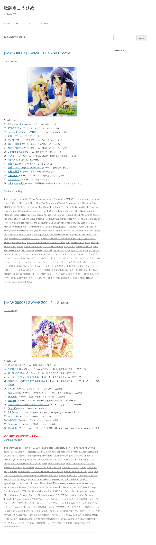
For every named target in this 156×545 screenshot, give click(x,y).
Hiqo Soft (36, 210)
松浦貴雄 (87, 514)
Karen (40, 214)
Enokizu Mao (36, 206)
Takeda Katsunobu (74, 495)
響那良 (76, 277)
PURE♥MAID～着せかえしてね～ (24, 238)
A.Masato (58, 199)
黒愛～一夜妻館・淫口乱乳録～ (72, 522)
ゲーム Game (35, 199)
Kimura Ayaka (11, 218)
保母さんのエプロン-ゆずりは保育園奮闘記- (30, 514)
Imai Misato (40, 467)
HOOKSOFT (28, 467)
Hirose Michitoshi (56, 463)
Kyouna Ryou (59, 218)
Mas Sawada (90, 475)
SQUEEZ (60, 495)
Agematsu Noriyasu (83, 199)
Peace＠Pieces (91, 230)
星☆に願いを (14, 364)
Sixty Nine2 (69, 246)
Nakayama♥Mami (19, 230)
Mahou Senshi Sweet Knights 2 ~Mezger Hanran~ (33, 475)
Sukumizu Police (84, 246)
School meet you (17, 124)
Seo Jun (95, 242)
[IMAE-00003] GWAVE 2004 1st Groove (36, 302)
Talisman (89, 495)
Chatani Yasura (73, 203)
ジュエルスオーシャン (44, 506)
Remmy (7, 242)
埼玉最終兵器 (57, 270)
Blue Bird (12, 396)
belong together (16, 183)
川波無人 (68, 514)
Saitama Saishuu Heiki (38, 242)
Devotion (13, 175)
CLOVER (18, 206)
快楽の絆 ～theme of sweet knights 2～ (28, 380)
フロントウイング (50, 510)
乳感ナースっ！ (87, 510)
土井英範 (46, 270)
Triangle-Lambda (23, 499)
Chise (94, 203)
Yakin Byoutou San (74, 250)
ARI (20, 203)
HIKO (44, 463)
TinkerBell (9, 499)
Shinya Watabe (11, 495)
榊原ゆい (8, 273)
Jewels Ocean (54, 467)
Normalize (69, 230)
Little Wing (72, 218)
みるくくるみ (68, 502)
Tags (29, 23)
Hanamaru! (16, 463)
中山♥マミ (39, 266)
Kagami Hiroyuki (22, 214)
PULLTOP (22, 491)
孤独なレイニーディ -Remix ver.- (25, 167)
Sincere (11, 388)
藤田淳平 (55, 518)
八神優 (19, 270)
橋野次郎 (27, 273)
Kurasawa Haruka (43, 218)
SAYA (87, 242)
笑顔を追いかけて (17, 163)
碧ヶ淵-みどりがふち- (19, 372)
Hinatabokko (24, 210)
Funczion (94, 206)
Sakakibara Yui (57, 242)
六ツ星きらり (29, 270)
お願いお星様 (80, 499)
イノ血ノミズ (14, 155)
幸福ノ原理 (13, 171)
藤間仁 (20, 277)
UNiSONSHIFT (27, 250)
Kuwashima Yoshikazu (75, 471)
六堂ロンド (57, 514)
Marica (20, 222)
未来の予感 (13, 128)
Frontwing (83, 459)
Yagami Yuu (58, 250)
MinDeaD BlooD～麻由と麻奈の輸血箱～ (48, 226)
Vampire (12, 400)
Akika (69, 451)
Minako (44, 479)
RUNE (55, 491)
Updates (43, 23)
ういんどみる (53, 254)
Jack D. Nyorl (79, 210)
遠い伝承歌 (13, 143)
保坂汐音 (49, 266)
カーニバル (13, 416)
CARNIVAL (78, 455)
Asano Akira (29, 203)
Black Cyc (40, 203)
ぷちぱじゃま (46, 258)
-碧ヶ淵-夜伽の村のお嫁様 (22, 451)
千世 (39, 270)
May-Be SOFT (50, 222)
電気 (58, 277)
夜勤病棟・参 (71, 270)
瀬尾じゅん (52, 273)
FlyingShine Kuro (51, 206)
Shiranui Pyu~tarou (53, 246)
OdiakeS (79, 230)
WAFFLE (38, 250)
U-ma (47, 499)
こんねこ (65, 254)
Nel (87, 483)
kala (33, 214)
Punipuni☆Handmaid (58, 234)
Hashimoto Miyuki (32, 463)
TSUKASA (37, 499)
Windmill (47, 250)
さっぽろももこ (77, 254)
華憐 (13, 277)
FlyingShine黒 (67, 206)
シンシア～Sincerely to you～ (18, 506)
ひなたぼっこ (32, 258)
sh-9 (73, 491)
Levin (90, 471)
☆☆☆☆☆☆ (14, 179)
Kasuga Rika (50, 214)
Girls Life (12, 408)
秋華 (43, 518)
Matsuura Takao (12, 479)
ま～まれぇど (84, 258)
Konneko (28, 218)
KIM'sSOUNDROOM (88, 214)
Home (7, 23)
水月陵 (35, 273)
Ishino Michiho (65, 210)
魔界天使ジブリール (46, 522)
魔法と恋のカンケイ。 (19, 147)
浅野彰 (43, 273)
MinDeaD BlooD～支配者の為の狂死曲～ (39, 483)
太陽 (10, 135)
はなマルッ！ (54, 502)
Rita (24, 242)
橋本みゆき (12, 518)
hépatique (13, 159)
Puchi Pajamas (39, 234)
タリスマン (61, 506)
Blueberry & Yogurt (55, 203)
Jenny (89, 210)
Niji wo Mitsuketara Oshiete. (49, 230)
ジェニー (11, 262)
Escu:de (73, 459)
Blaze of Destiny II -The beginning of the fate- (30, 455)
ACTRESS (68, 199)
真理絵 (71, 273)
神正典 (90, 273)
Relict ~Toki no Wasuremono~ (55, 238)
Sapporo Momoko (75, 242)
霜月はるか (66, 277)
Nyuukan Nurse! (71, 487)
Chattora (86, 203)
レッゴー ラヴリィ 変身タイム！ (24, 376)
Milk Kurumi (33, 479)
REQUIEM (16, 242)
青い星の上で (14, 428)
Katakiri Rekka (64, 214)
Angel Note (86, 451)
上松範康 (11, 266)
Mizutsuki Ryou (76, 226)
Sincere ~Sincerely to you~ (42, 495)
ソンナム (45, 262)
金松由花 (65, 518)
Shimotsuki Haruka (33, 246)
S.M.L (61, 491)
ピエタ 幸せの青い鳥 (76, 262)
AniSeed (14, 203)
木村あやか (93, 270)
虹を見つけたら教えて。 (35, 277)
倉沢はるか (60, 266)
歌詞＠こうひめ (19, 8)
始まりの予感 (14, 392)
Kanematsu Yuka (70, 467)
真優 (30, 518)
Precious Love (15, 424)
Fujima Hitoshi (82, 206)
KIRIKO (13, 471)
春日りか (83, 270)
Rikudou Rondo (39, 491)
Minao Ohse (64, 222)
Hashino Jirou (10, 210)
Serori (20, 246)
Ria (29, 491)
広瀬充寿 (77, 514)
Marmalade (37, 222)
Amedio (76, 451)
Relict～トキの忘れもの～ (83, 238)
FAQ (18, 23)
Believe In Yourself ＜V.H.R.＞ (23, 132)
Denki (26, 206)
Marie (28, 222)
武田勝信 (23, 518)
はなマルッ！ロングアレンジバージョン (28, 404)
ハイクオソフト (57, 262)
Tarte (95, 246)
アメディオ (93, 502)
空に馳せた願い (16, 368)
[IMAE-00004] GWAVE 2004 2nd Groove (37, 52)
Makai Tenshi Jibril (68, 475)
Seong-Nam (10, 246)
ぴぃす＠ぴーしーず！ (19, 139)
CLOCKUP (8, 206)
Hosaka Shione (49, 210)
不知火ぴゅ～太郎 (25, 266)
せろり (10, 258)
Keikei (75, 214)
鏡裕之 (51, 277)
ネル (38, 510)
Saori (67, 491)
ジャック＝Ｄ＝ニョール (28, 262)
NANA (31, 230)
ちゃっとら (19, 258)
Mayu (24, 479)
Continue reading (14, 191)
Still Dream (13, 412)
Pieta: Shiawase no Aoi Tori (17, 234)
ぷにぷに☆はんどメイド (65, 258)
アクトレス (81, 502)
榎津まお (17, 273)
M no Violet (83, 218)
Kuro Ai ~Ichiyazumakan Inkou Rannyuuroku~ (40, 471)
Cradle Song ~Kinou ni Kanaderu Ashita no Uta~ (38, 459)
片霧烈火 (63, 273)
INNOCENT (14, 420)
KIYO (21, 218)
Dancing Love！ (16, 151)
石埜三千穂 (81, 273)
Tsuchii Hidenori (12, 250)
